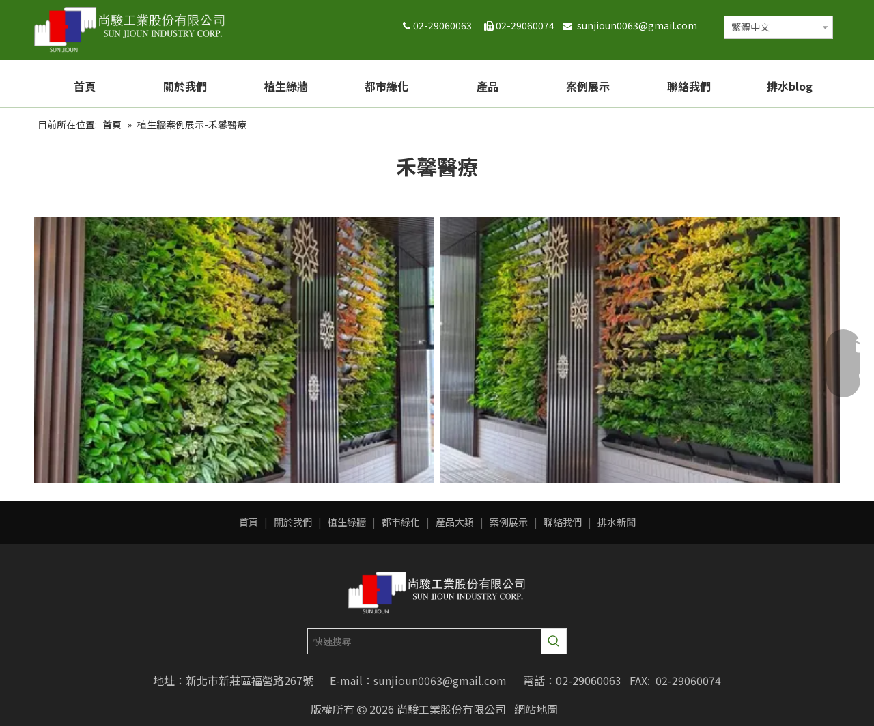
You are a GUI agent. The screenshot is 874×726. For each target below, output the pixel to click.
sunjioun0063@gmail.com (640, 25)
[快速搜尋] (424, 641)
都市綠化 (401, 522)
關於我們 (293, 522)
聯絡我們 (563, 522)
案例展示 (509, 522)
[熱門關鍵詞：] (553, 641)
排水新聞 (616, 522)
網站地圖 (536, 709)
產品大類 (455, 522)
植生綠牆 (347, 522)
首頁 (248, 522)
